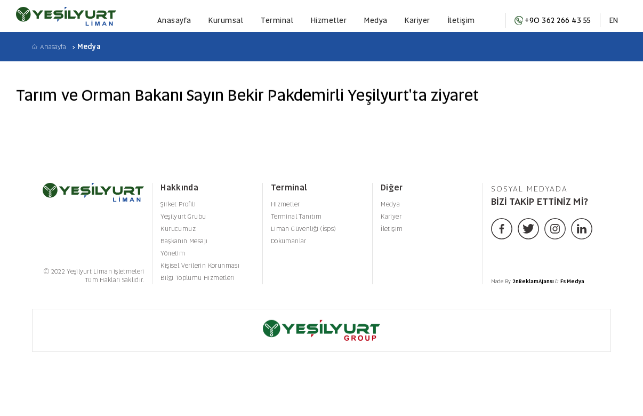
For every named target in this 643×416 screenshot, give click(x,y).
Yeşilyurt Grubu (183, 216)
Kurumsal (225, 20)
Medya (376, 20)
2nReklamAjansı (533, 281)
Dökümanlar (289, 241)
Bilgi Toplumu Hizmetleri (197, 278)
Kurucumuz (178, 229)
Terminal (277, 20)
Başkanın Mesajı (183, 241)
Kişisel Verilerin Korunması (199, 265)
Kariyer (417, 20)
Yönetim (172, 253)
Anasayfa (174, 20)
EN (613, 20)
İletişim (461, 20)
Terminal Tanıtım (296, 216)
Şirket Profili (178, 204)
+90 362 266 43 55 (553, 20)
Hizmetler (329, 20)
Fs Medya (572, 281)
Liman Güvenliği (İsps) (303, 229)
